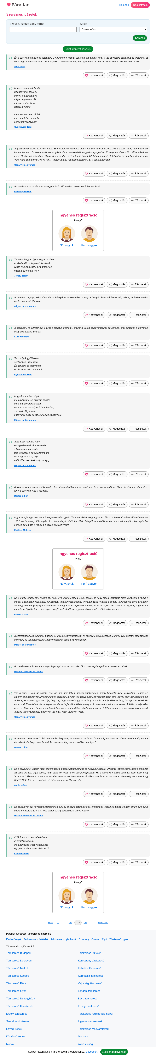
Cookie (95, 939)
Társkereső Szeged (17, 975)
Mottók (10, 1044)
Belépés (124, 5)
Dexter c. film (21, 496)
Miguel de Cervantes (25, 306)
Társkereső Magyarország (93, 1028)
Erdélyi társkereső (16, 1013)
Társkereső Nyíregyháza (20, 998)
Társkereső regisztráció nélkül (95, 1013)
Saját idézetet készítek (78, 49)
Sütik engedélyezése (114, 1051)
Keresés (140, 38)
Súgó (104, 939)
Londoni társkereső (89, 991)
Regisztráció (140, 5)
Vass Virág (19, 66)
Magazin (83, 1036)
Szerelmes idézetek (17, 1021)
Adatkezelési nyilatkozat (63, 939)
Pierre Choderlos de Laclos (28, 671)
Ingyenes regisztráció (78, 215)
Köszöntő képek (15, 1036)
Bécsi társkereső (88, 998)
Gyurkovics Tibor (23, 127)
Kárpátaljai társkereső (91, 975)
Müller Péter (20, 785)
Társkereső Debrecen (19, 960)
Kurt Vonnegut (21, 336)
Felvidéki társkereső (90, 968)
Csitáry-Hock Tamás (24, 165)
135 (85, 922)
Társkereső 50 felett (89, 953)
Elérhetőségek (13, 939)
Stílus (83, 23)
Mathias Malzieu (22, 530)
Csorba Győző (21, 853)
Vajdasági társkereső (90, 983)
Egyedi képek (14, 1028)
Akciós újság (85, 1044)
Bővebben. (92, 1051)
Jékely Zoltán (21, 275)
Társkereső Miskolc (17, 968)
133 (70, 922)
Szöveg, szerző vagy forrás (27, 23)
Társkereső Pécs (16, 983)
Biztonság (84, 939)
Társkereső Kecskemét (19, 1006)
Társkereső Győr (16, 991)
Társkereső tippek (118, 939)
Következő (103, 922)
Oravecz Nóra (21, 614)
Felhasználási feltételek (36, 939)
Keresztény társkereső (91, 960)
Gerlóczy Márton (23, 191)
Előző (50, 922)
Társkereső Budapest (18, 953)
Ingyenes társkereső (90, 1021)
